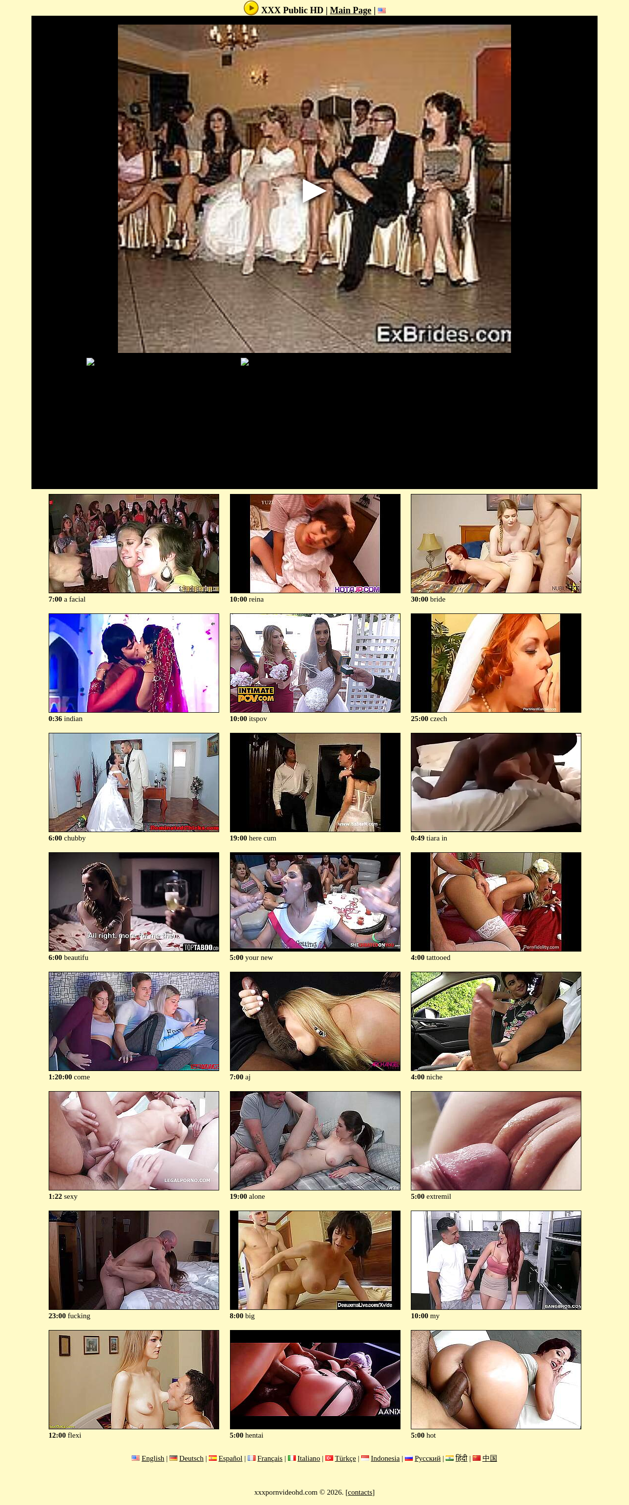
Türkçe (345, 1458)
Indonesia (385, 1458)
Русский (428, 1458)
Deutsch (191, 1458)
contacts (360, 1492)
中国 (490, 1458)
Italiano (308, 1458)
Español (231, 1458)
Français (270, 1458)
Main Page (351, 10)
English (153, 1458)
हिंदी (461, 1458)
